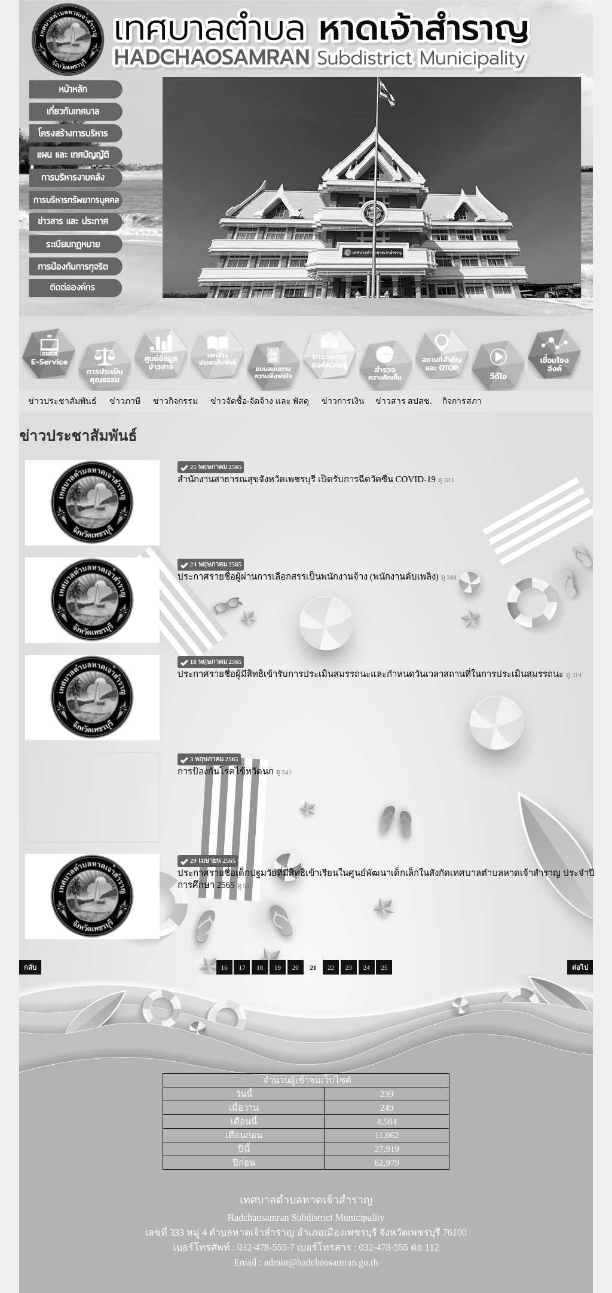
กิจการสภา (462, 401)
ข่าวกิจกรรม (175, 401)
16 (224, 967)
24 (366, 967)
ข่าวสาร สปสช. (403, 401)
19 (277, 967)
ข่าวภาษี (124, 401)
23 (348, 967)
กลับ (30, 967)
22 (331, 967)
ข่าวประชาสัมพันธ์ (62, 401)
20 (295, 967)
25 (384, 967)
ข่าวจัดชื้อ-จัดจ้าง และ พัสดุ (260, 401)
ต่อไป (580, 967)
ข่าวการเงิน (343, 401)
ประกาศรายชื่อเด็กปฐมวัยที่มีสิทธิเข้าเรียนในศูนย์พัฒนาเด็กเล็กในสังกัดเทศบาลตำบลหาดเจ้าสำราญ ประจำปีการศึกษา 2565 (386, 872)
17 (241, 967)
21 (313, 967)
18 (259, 967)
